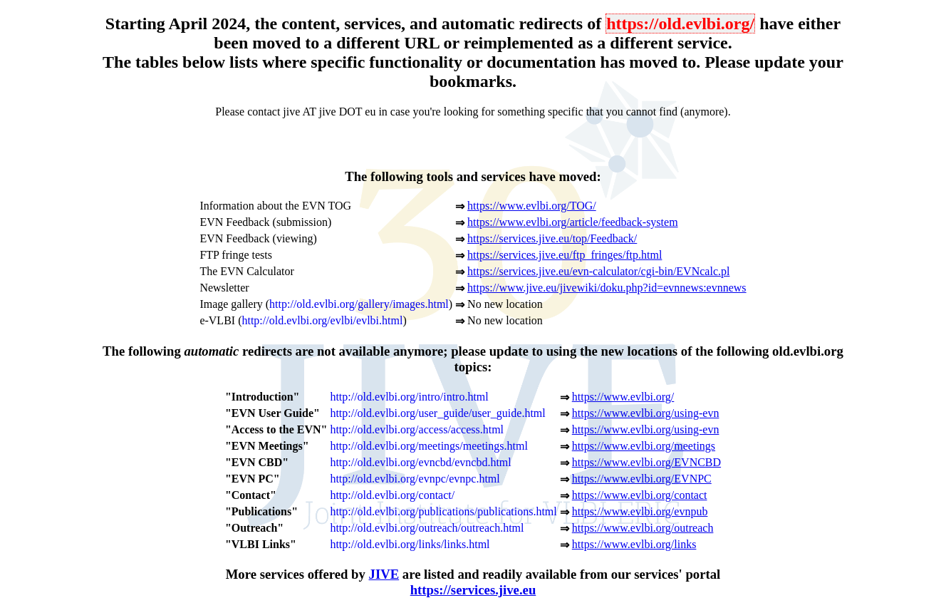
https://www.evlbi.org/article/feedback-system (572, 222)
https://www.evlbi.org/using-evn (645, 413)
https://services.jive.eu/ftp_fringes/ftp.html (564, 255)
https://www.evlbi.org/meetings (643, 446)
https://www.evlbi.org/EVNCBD (646, 462)
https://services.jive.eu (473, 589)
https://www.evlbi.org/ (623, 397)
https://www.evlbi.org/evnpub (640, 511)
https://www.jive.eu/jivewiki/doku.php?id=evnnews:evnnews (606, 288)
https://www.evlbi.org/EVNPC (642, 479)
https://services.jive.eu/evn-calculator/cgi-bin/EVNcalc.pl (598, 271)
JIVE (384, 574)
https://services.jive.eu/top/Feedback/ (552, 238)
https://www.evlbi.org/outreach (643, 528)
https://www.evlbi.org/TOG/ (531, 206)
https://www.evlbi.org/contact (639, 495)
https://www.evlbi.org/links (634, 544)
